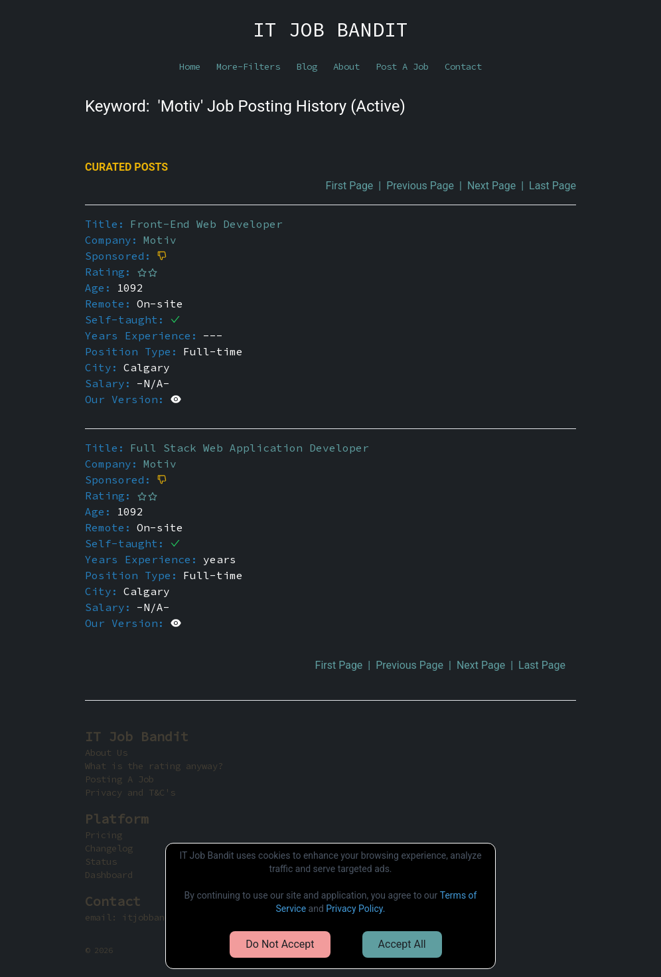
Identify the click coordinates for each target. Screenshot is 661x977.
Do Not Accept (280, 944)
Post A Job (402, 66)
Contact (463, 66)
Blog (306, 66)
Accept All (402, 944)
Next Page (491, 185)
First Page (350, 185)
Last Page (552, 185)
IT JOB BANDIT (330, 29)
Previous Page (420, 185)
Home (189, 66)
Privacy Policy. (355, 908)
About (346, 66)
